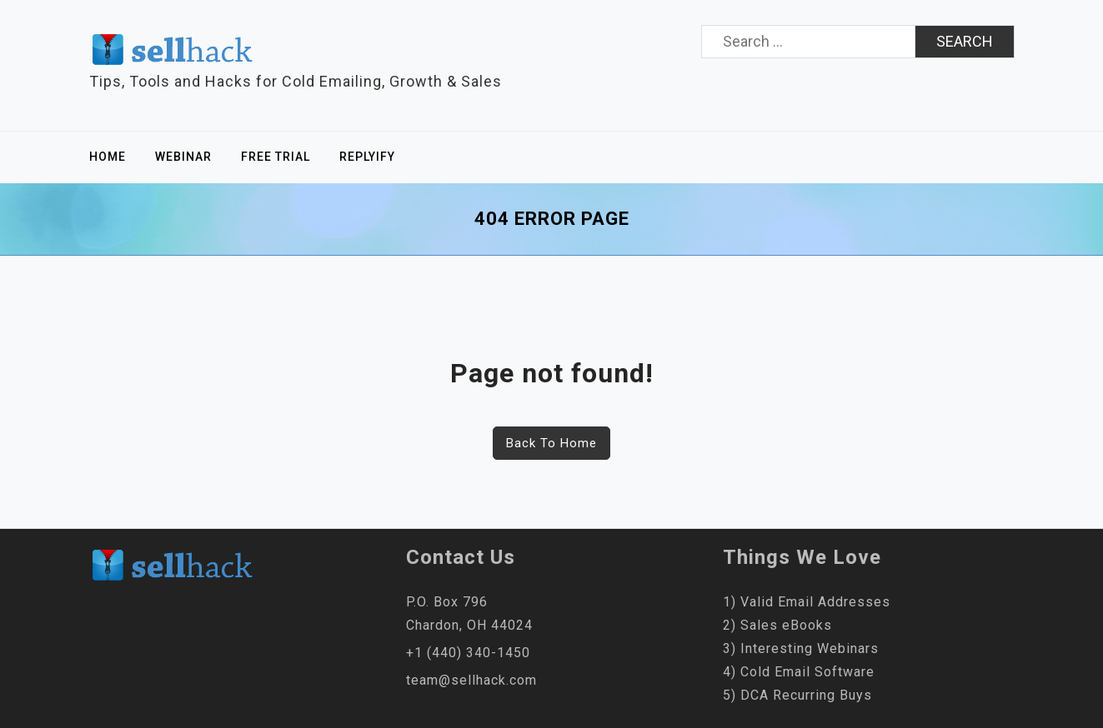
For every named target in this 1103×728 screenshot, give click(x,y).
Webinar (183, 156)
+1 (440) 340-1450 (468, 653)
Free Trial (275, 156)
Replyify (367, 156)
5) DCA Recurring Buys (797, 695)
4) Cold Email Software (799, 672)
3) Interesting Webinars (801, 648)
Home (107, 156)
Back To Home (551, 443)
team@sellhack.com (471, 680)
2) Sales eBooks (777, 625)
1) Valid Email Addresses (806, 602)
